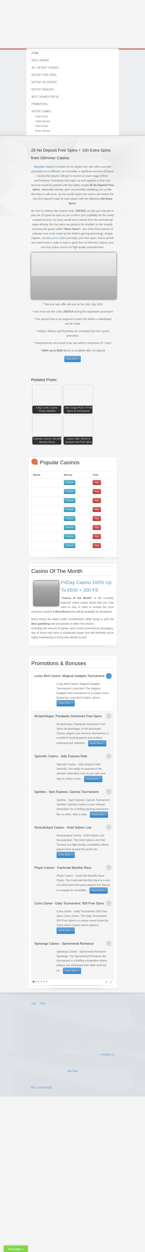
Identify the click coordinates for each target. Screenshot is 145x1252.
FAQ (43, 1003)
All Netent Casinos (45, 67)
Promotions (40, 104)
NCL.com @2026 (41, 1087)
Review (69, 482)
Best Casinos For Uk (45, 97)
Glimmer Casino (44, 166)
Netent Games (41, 111)
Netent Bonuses (43, 89)
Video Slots (41, 116)
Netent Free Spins (44, 75)
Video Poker (42, 126)
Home (35, 53)
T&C (34, 1003)
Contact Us (107, 1054)
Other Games (42, 131)
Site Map (72, 1070)
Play (97, 482)
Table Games (42, 121)
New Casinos (40, 60)
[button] (47, 400)
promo (55, 238)
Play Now (71, 359)
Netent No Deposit (44, 82)
